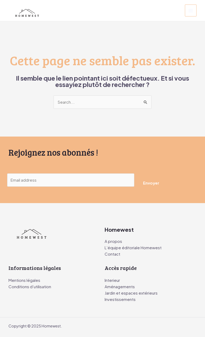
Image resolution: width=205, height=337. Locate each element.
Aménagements (120, 286)
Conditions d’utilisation (29, 286)
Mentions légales (24, 280)
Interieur (112, 280)
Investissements (120, 299)
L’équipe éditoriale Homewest (133, 247)
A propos (113, 241)
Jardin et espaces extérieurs (131, 292)
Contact (112, 253)
